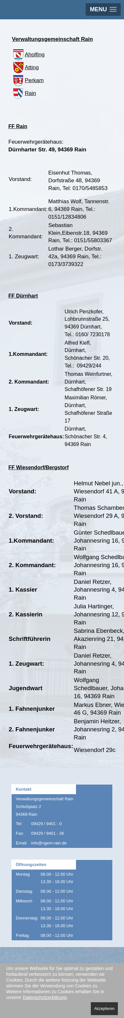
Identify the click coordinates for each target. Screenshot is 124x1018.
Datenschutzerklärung (45, 997)
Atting (25, 67)
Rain (24, 93)
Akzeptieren (104, 1008)
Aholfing (28, 55)
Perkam (28, 80)
